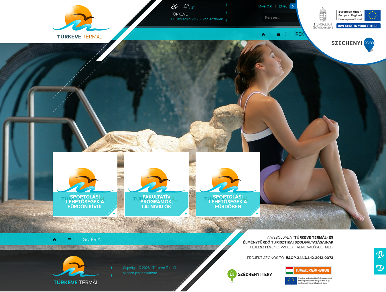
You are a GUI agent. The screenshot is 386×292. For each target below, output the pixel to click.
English (286, 6)
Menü (278, 34)
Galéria (92, 239)
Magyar (265, 6)
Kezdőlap (263, 34)
